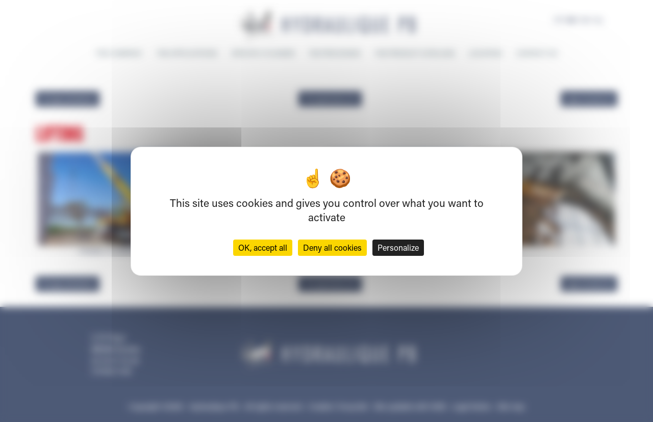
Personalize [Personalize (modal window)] (398, 247)
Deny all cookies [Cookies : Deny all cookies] (332, 247)
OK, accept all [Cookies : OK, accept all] (262, 247)
